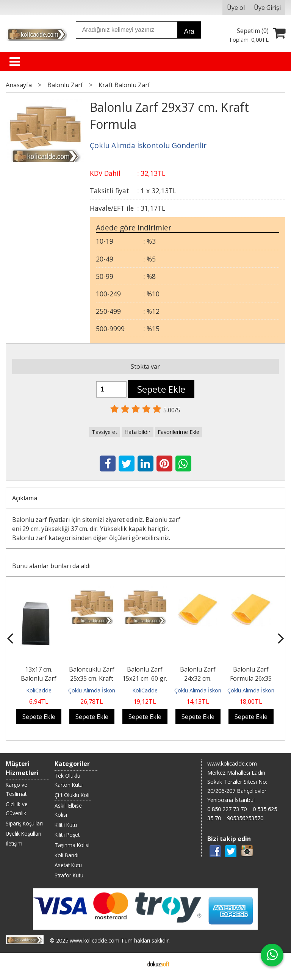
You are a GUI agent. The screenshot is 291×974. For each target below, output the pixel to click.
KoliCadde (39, 690)
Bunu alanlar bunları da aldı (51, 566)
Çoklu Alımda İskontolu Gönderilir (109, 690)
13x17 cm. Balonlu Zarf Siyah (38, 678)
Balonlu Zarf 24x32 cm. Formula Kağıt (197, 678)
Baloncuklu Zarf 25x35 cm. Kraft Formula (91, 678)
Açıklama (24, 498)
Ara (189, 31)
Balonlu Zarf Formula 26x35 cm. (251, 678)
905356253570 (245, 818)
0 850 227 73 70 (227, 809)
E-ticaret (134, 963)
